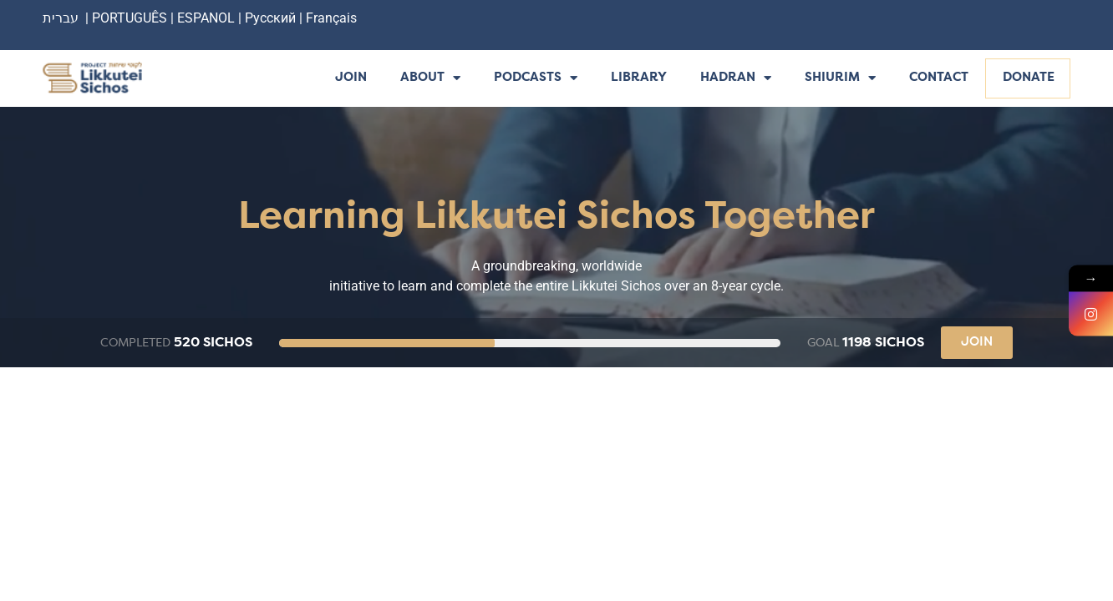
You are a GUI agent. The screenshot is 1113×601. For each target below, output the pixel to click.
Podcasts (535, 78)
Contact (938, 78)
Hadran (735, 78)
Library (639, 78)
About (430, 78)
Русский (272, 18)
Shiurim (840, 78)
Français (331, 18)
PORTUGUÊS (129, 18)
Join (351, 78)
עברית (61, 18)
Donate (1029, 78)
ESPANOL (206, 18)
